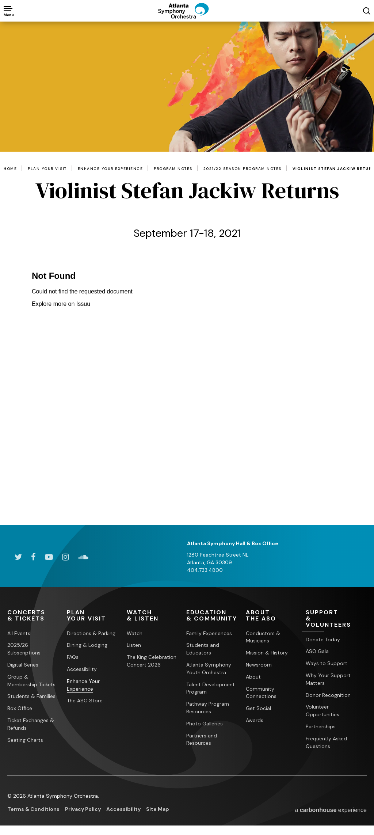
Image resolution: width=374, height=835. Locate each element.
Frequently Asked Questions (326, 742)
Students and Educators (202, 649)
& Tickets (33, 615)
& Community (212, 615)
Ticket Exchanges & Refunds (30, 724)
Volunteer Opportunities (322, 711)
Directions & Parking (91, 633)
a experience (331, 810)
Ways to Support (326, 663)
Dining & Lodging (87, 645)
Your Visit (93, 615)
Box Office (19, 708)
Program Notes (173, 169)
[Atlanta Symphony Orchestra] (187, 16)
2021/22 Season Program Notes (242, 169)
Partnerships (321, 726)
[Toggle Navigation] (8, 10)
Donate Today (323, 639)
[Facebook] (33, 557)
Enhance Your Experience (110, 169)
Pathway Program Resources (207, 708)
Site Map (157, 809)
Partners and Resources (201, 739)
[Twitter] (18, 557)
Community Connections (261, 693)
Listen (134, 645)
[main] (187, 273)
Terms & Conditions (33, 809)
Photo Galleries (204, 723)
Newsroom (259, 664)
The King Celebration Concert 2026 (151, 661)
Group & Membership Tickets (31, 680)
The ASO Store (85, 701)
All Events (18, 633)
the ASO (272, 615)
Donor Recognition (328, 695)
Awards (254, 720)
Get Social (258, 708)
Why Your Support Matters (328, 679)
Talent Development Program (210, 688)
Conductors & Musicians (263, 637)
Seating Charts (25, 740)
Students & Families (31, 696)
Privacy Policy (83, 809)
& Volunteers (332, 619)
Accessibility (82, 669)
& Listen (153, 615)
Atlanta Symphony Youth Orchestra (208, 668)
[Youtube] (49, 557)
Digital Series (22, 664)
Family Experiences (209, 633)
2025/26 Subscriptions (24, 649)
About (253, 676)
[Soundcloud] (83, 557)
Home (10, 169)
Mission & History (267, 652)
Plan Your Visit (47, 169)
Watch (134, 633)
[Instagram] (65, 557)
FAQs (73, 657)
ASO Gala (317, 651)
